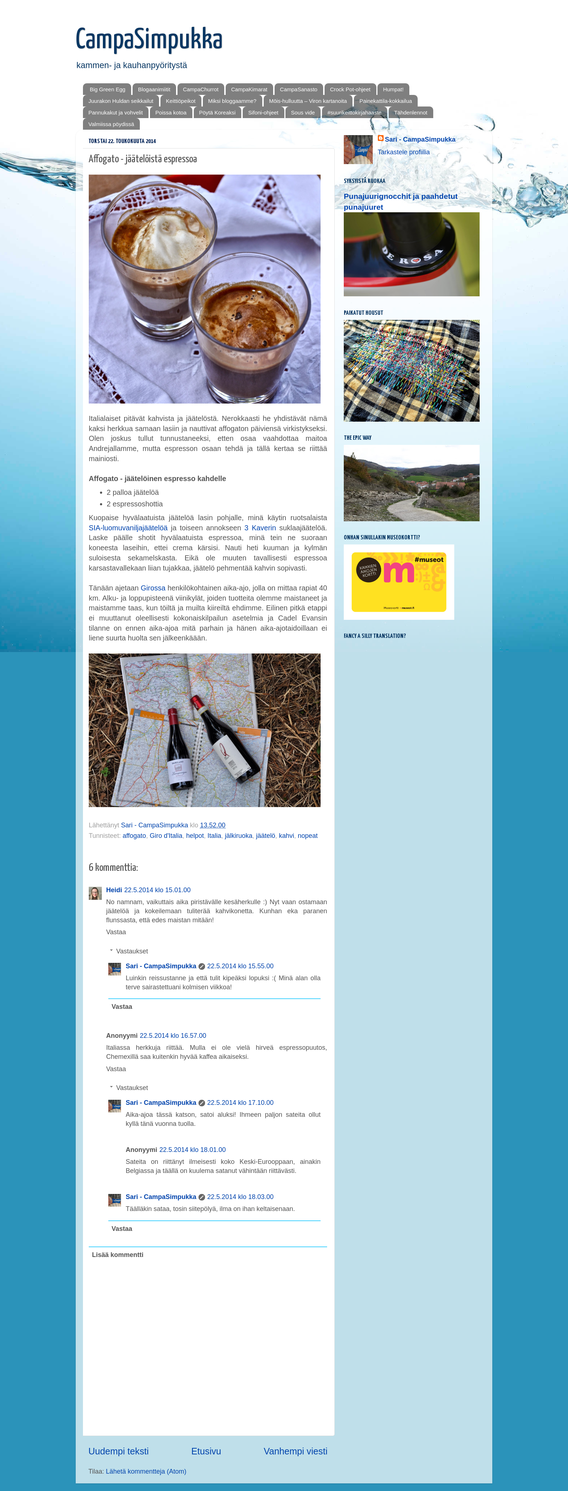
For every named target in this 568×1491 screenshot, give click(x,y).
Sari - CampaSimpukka (161, 966)
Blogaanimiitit (154, 89)
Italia (214, 835)
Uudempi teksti (118, 1451)
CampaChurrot (200, 89)
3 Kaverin (260, 528)
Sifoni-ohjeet (263, 112)
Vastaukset (132, 951)
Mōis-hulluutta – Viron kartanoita (308, 101)
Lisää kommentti (117, 1254)
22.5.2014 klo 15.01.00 (157, 890)
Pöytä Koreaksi (217, 112)
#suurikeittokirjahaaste (354, 112)
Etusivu (206, 1451)
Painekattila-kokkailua (385, 101)
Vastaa (116, 932)
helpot (195, 835)
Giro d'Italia (166, 835)
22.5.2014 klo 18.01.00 (192, 1149)
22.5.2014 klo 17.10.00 (240, 1102)
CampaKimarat (249, 89)
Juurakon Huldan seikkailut (120, 101)
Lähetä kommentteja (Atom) (146, 1471)
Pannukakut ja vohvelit (115, 112)
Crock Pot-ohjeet (350, 89)
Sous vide (303, 112)
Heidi (114, 890)
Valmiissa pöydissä (111, 124)
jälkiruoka (238, 835)
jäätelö (265, 835)
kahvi (286, 835)
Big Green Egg (107, 89)
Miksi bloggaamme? (232, 101)
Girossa (153, 588)
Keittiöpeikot (181, 101)
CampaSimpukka (149, 40)
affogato (134, 835)
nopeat (308, 835)
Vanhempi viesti (295, 1451)
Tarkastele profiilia (404, 152)
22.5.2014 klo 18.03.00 (240, 1196)
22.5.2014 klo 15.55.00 (240, 966)
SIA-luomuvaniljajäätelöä (128, 528)
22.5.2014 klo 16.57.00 (173, 1035)
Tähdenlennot (410, 112)
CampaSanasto (298, 89)
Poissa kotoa (171, 112)
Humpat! (393, 89)
